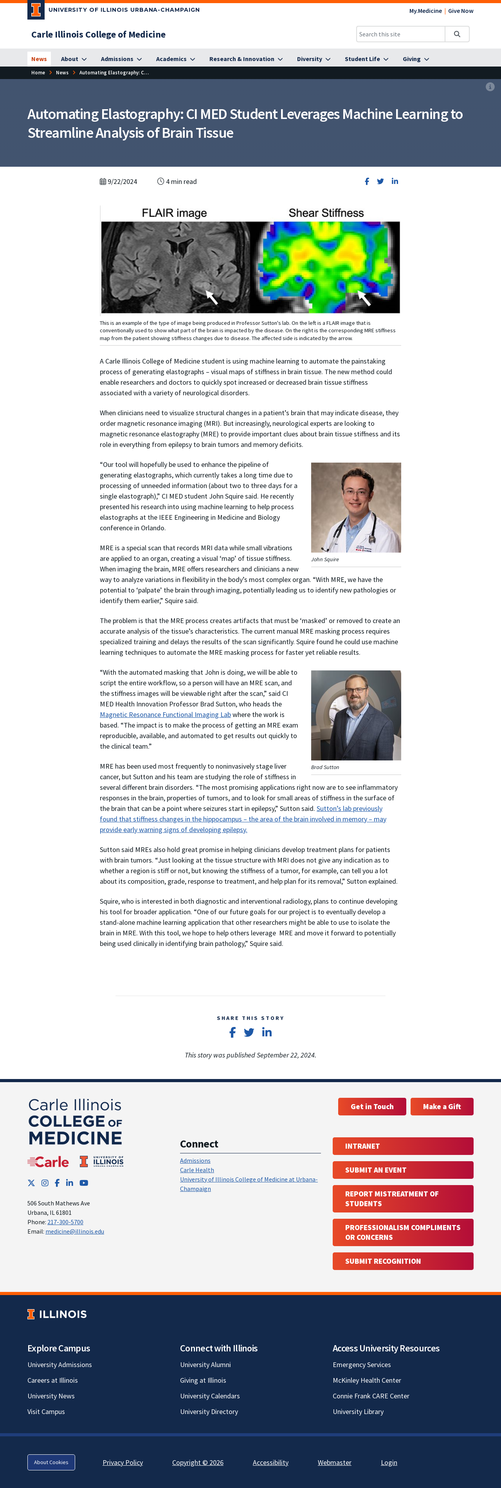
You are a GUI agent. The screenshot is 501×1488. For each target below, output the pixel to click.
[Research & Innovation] (246, 59)
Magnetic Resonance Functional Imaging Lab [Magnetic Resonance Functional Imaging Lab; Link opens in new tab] (165, 714)
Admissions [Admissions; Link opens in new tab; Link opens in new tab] (195, 1160)
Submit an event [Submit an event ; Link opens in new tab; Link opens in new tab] (376, 1170)
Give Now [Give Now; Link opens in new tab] (461, 10)
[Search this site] (401, 34)
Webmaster (334, 1462)
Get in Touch (372, 1106)
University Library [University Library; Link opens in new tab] (358, 1411)
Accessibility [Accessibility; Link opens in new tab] (270, 1462)
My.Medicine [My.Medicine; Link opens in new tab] (425, 10)
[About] (74, 59)
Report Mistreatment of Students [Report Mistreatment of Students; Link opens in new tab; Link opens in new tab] (392, 1198)
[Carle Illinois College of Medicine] (98, 34)
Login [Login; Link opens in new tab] (389, 1462)
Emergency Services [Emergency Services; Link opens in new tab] (362, 1364)
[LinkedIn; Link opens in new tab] (69, 1183)
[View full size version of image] (490, 87)
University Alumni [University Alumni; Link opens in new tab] (205, 1364)
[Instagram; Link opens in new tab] (45, 1183)
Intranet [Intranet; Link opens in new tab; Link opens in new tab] (362, 1146)
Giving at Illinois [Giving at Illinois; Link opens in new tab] (203, 1380)
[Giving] (416, 59)
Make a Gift (442, 1106)
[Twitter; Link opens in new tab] (31, 1183)
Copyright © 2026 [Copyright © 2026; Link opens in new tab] (197, 1462)
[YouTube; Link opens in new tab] (83, 1183)
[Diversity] (314, 59)
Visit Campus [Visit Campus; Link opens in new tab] (46, 1411)
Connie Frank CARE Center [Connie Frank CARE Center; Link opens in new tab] (371, 1395)
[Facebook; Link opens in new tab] (57, 1183)
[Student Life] (367, 59)
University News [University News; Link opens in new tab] (51, 1395)
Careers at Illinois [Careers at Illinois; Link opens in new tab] (52, 1380)
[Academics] (175, 59)
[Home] (38, 72)
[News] (39, 59)
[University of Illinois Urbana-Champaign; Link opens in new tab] (113, 11)
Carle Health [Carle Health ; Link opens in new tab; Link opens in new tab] (197, 1170)
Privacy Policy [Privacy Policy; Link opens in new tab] (123, 1462)
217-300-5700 (65, 1222)
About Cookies (51, 1462)
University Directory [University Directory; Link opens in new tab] (209, 1411)
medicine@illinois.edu (74, 1231)
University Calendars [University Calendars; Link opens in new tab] (210, 1395)
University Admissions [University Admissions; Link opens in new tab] (59, 1364)
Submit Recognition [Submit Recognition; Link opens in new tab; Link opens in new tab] (383, 1261)
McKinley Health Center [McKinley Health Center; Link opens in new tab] (367, 1380)
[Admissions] (121, 59)
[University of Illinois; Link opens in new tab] (57, 1314)
